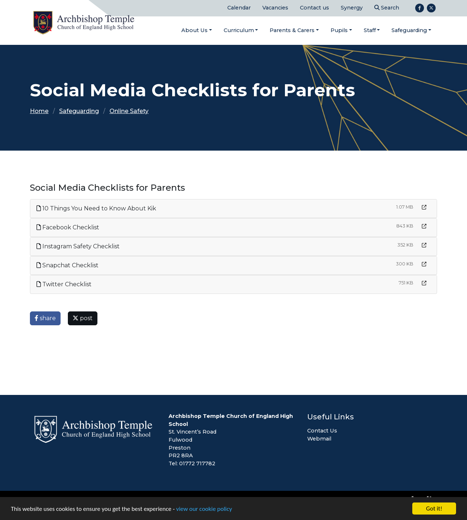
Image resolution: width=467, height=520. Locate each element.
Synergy (352, 7)
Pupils (339, 30)
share (45, 318)
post (83, 318)
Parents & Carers (292, 30)
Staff (370, 30)
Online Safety (128, 111)
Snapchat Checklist (67, 265)
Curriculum (239, 30)
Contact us (314, 7)
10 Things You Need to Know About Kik (96, 208)
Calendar (239, 7)
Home (39, 111)
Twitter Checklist (64, 284)
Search (386, 7)
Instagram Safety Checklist (78, 246)
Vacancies (275, 7)
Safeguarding (409, 30)
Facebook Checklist (67, 227)
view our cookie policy (204, 509)
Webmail (319, 438)
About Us (194, 30)
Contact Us (322, 430)
